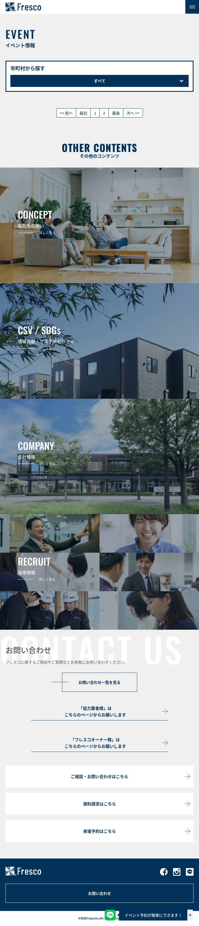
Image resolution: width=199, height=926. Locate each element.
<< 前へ (66, 113)
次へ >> (133, 113)
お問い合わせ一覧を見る (99, 682)
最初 (83, 113)
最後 (116, 113)
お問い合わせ (99, 893)
